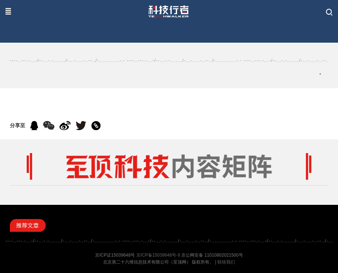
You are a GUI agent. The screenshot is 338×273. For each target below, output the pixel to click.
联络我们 (226, 262)
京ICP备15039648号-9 (158, 255)
